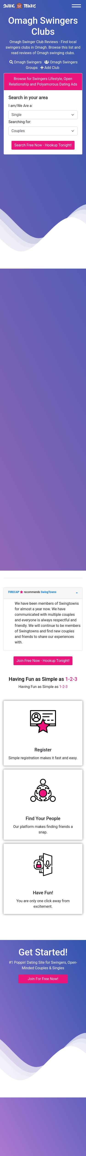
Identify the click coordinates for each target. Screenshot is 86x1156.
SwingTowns (48, 592)
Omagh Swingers (25, 62)
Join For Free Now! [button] (43, 979)
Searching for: (19, 122)
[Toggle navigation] (77, 6)
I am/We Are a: (20, 106)
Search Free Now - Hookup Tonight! (43, 145)
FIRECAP (14, 592)
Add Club (49, 67)
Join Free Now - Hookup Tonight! (43, 660)
